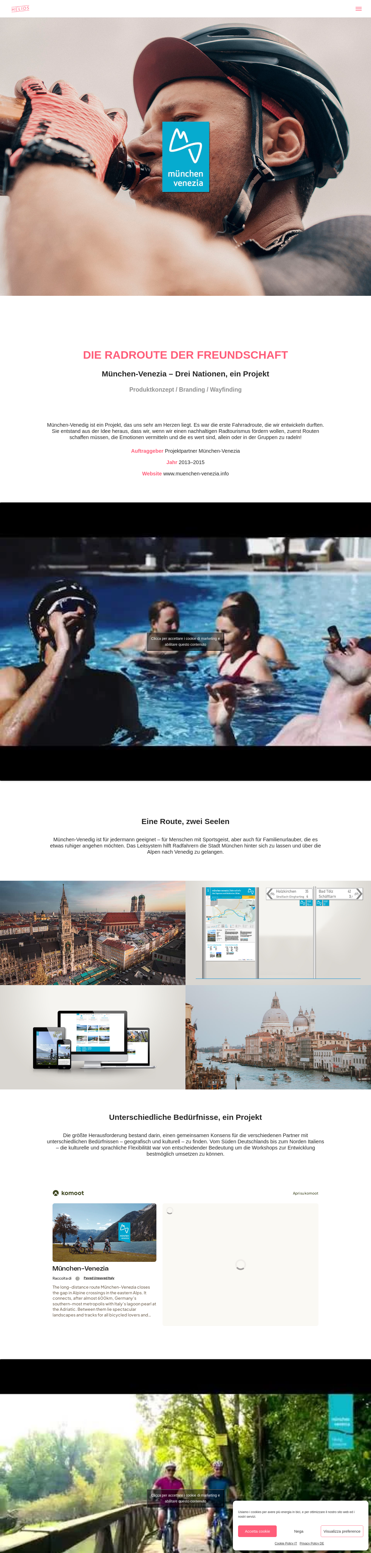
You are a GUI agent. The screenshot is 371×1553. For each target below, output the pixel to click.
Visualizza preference (342, 1531)
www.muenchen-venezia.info (196, 473)
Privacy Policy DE (312, 1543)
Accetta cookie (257, 1531)
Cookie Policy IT (286, 1543)
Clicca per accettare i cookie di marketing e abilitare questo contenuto (185, 641)
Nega (298, 1531)
